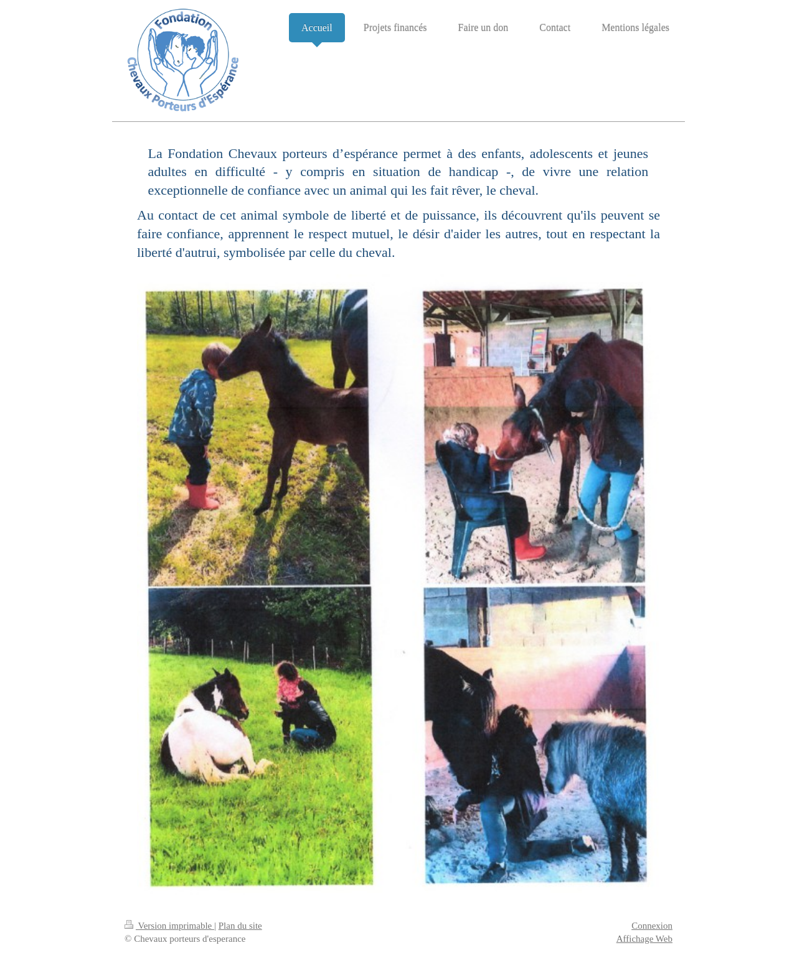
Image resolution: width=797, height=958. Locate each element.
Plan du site (240, 926)
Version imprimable (169, 926)
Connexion (651, 926)
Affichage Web (644, 939)
